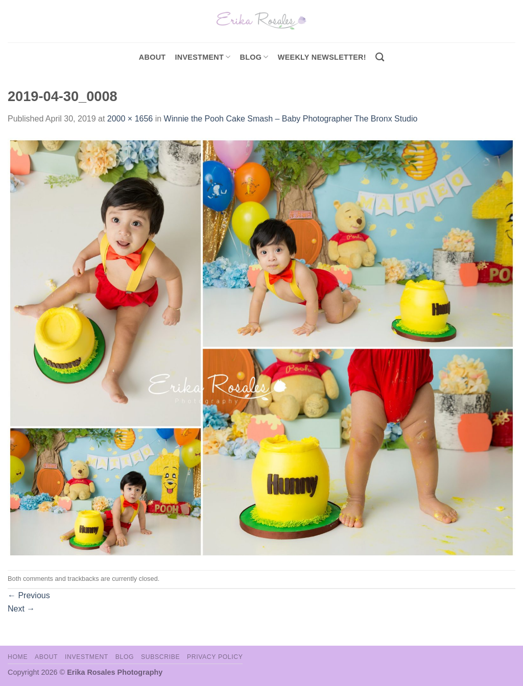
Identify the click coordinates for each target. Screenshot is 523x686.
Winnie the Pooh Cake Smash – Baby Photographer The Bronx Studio (291, 118)
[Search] (379, 57)
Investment (86, 656)
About (152, 57)
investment (202, 57)
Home (18, 656)
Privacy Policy (215, 656)
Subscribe (160, 656)
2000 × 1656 (130, 118)
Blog (254, 57)
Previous (29, 595)
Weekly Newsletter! (322, 57)
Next (21, 608)
